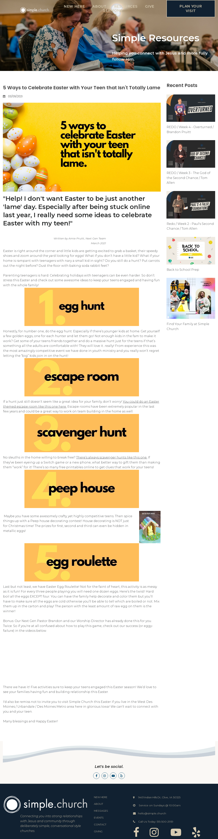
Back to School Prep (183, 270)
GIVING (98, 831)
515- (159, 821)
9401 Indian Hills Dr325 (159, 797)
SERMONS (112, 10)
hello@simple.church (152, 813)
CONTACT (100, 824)
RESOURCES (126, 6)
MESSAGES (101, 810)
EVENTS (99, 817)
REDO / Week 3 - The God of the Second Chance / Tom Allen (188, 178)
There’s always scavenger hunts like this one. (111, 457)
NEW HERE (74, 6)
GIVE (149, 6)
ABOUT (99, 6)
